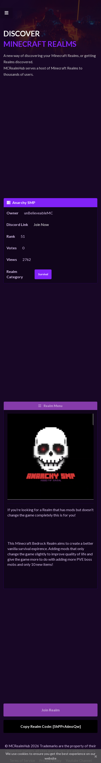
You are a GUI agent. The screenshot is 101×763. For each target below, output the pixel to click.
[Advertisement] (50, 134)
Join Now (41, 224)
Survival (43, 274)
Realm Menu (50, 406)
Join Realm (50, 710)
